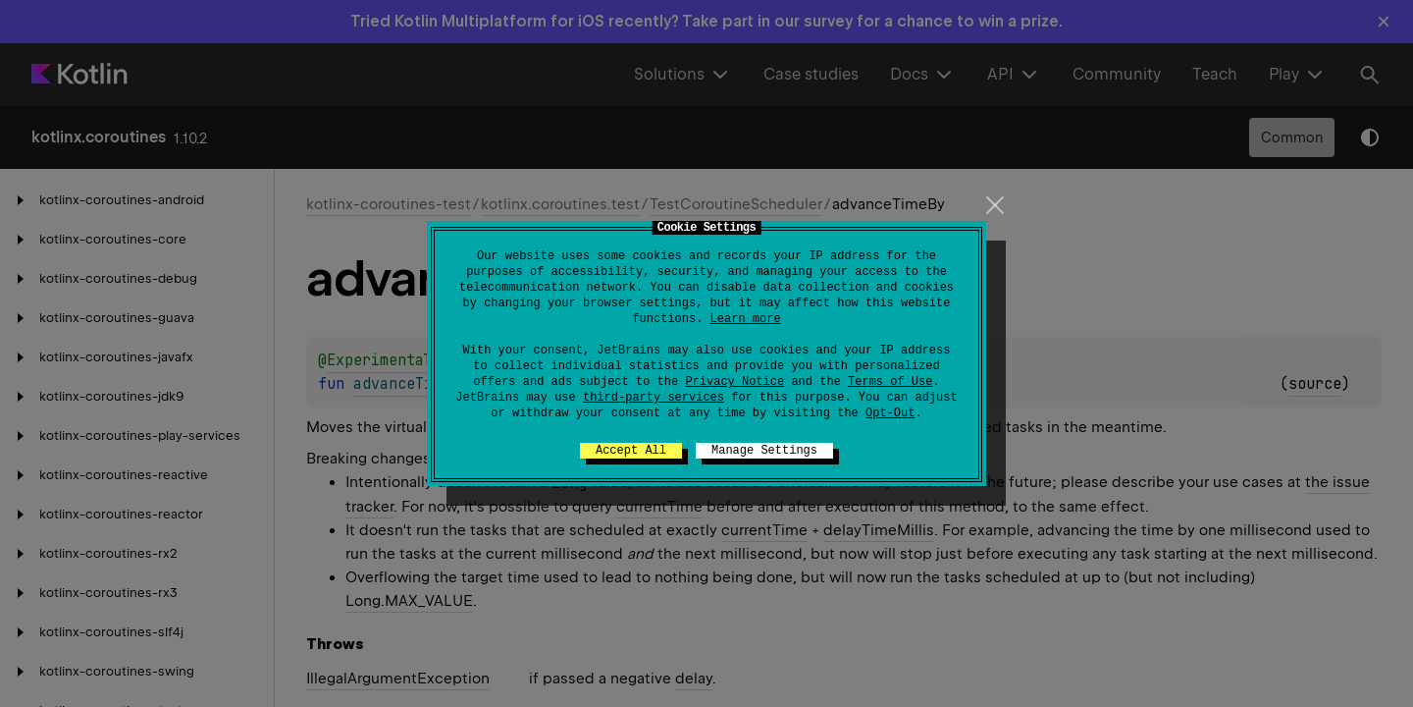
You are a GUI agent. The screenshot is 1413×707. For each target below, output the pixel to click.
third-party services (653, 398)
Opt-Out (890, 413)
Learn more (745, 319)
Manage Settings (764, 451)
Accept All (631, 451)
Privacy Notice (734, 382)
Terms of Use (890, 382)
